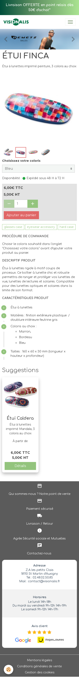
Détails (20, 466)
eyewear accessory (41, 227)
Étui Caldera (20, 418)
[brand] (16, 22)
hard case (67, 227)
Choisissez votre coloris (21, 161)
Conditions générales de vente (39, 666)
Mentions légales (39, 660)
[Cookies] (8, 669)
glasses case (13, 227)
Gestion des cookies (39, 672)
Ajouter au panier (21, 215)
